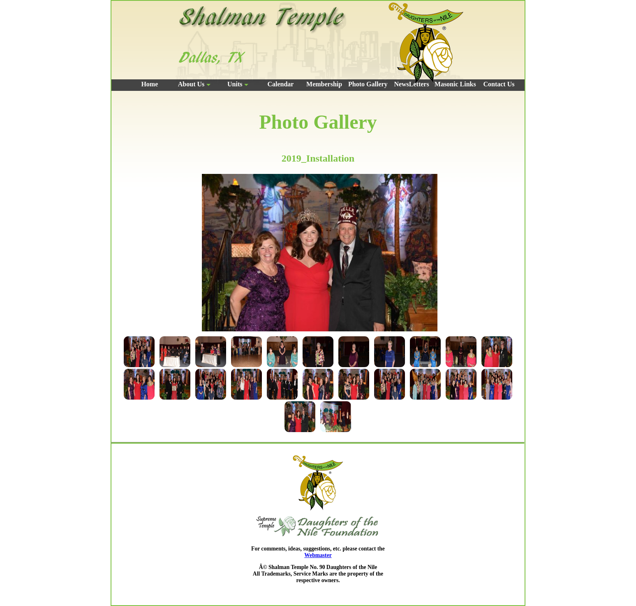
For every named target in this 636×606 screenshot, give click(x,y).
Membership (324, 84)
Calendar (280, 84)
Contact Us (498, 84)
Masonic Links (455, 84)
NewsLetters (411, 84)
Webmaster (317, 555)
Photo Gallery (368, 84)
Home (149, 84)
